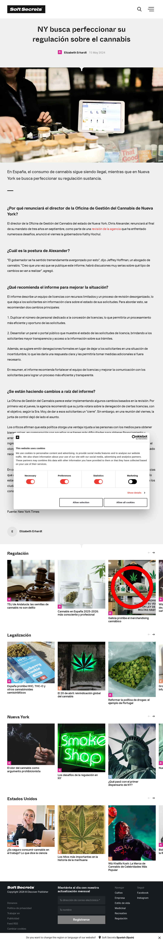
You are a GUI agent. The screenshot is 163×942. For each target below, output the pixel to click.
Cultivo (119, 893)
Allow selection (81, 502)
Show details (134, 492)
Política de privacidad (19, 908)
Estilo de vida (122, 903)
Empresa (120, 898)
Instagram (142, 898)
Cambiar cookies (16, 929)
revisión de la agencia (106, 229)
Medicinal (120, 908)
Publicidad (13, 918)
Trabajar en (13, 913)
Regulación (18, 553)
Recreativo (121, 913)
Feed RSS (12, 923)
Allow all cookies (125, 502)
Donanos (12, 903)
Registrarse (81, 919)
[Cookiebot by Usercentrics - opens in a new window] (134, 437)
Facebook (142, 893)
